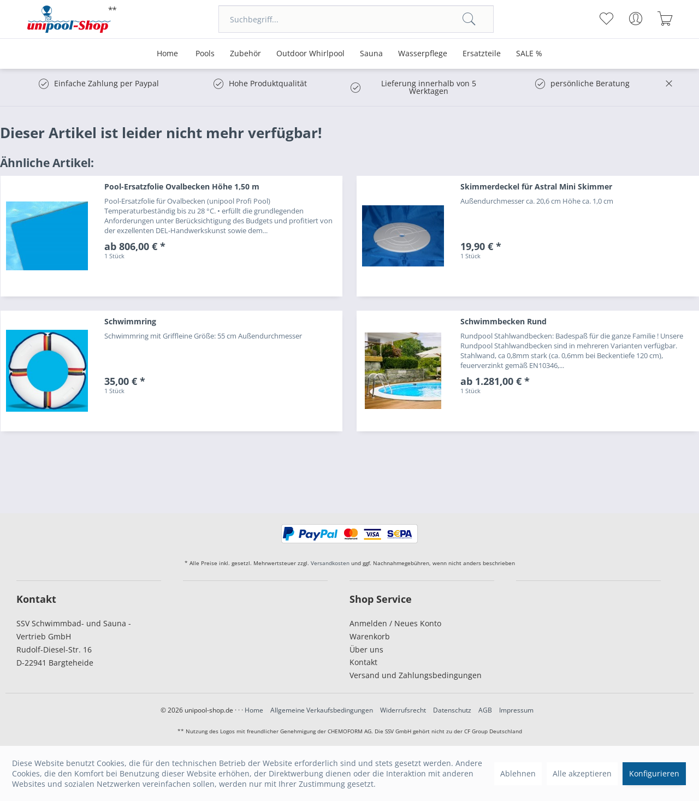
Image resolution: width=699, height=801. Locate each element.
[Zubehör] (245, 54)
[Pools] (205, 54)
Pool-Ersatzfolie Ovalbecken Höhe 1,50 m (181, 186)
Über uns (366, 649)
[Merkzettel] (606, 18)
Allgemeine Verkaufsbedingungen (321, 710)
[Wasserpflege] (422, 54)
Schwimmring (130, 321)
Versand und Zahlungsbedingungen (416, 675)
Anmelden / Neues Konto (395, 623)
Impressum (516, 710)
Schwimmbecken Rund (503, 321)
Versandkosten (330, 563)
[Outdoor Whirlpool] (310, 54)
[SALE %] (529, 54)
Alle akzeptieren (582, 773)
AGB (485, 710)
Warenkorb (370, 636)
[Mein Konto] (635, 18)
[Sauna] (371, 54)
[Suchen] (469, 19)
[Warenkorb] (665, 18)
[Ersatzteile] (481, 54)
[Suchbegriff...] (356, 19)
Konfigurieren (654, 773)
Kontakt (363, 662)
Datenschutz (452, 710)
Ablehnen (518, 773)
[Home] (167, 54)
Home (254, 710)
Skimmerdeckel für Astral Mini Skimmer (536, 186)
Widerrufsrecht (403, 710)
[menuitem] (356, 19)
